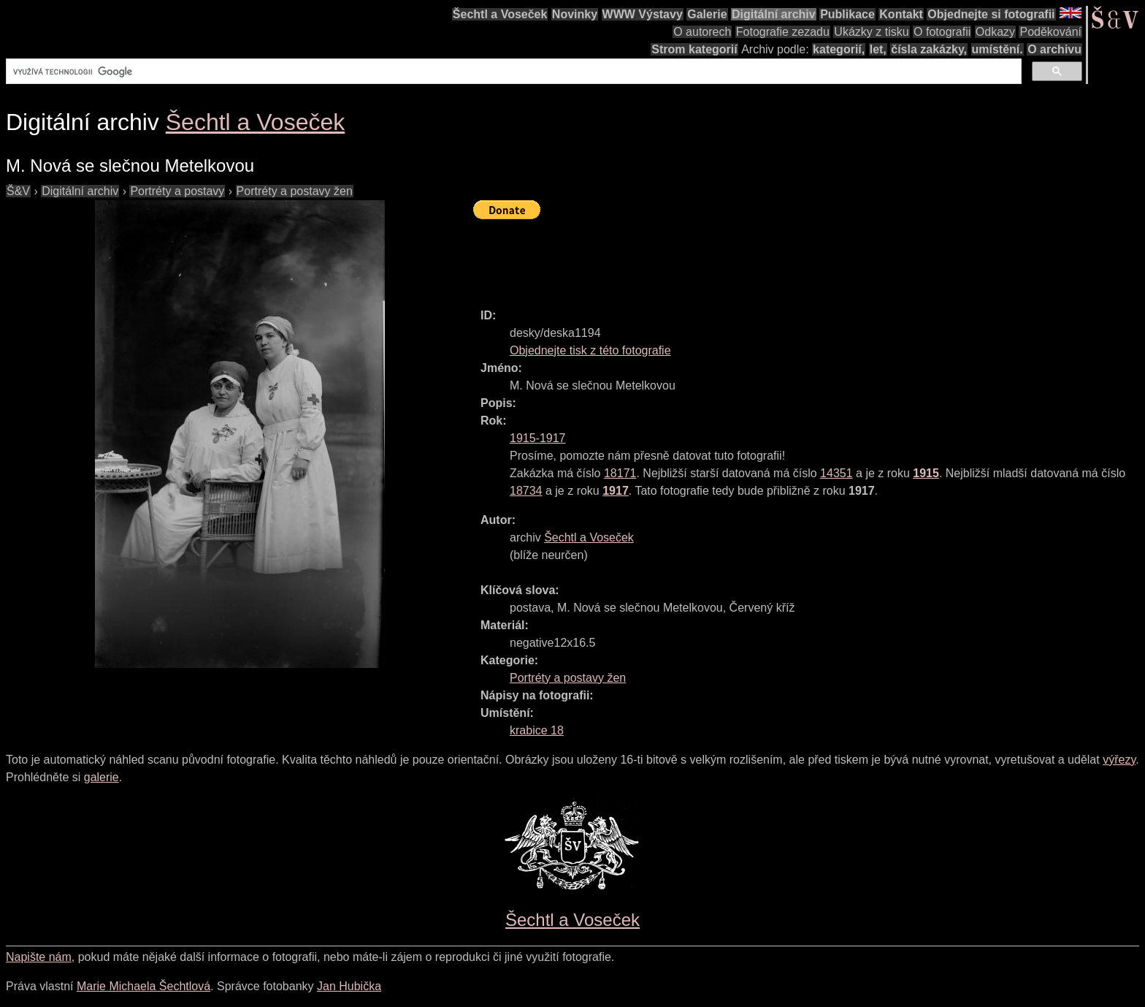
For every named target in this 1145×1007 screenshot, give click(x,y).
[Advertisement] (739, 257)
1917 (615, 490)
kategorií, (839, 49)
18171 (620, 473)
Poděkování (1050, 32)
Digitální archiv (774, 14)
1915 (926, 473)
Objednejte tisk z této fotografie (590, 350)
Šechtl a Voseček (500, 14)
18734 (526, 490)
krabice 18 (537, 730)
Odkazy (995, 32)
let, (878, 49)
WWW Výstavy (642, 14)
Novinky (574, 14)
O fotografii (942, 32)
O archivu (1054, 49)
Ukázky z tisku (871, 32)
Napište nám (39, 957)
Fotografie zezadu (783, 32)
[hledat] (512, 71)
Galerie (707, 14)
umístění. (997, 49)
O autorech (702, 32)
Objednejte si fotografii (990, 14)
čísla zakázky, (929, 49)
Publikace (847, 14)
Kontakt (901, 14)
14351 (836, 473)
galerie (101, 777)
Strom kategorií (694, 49)
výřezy (1119, 759)
